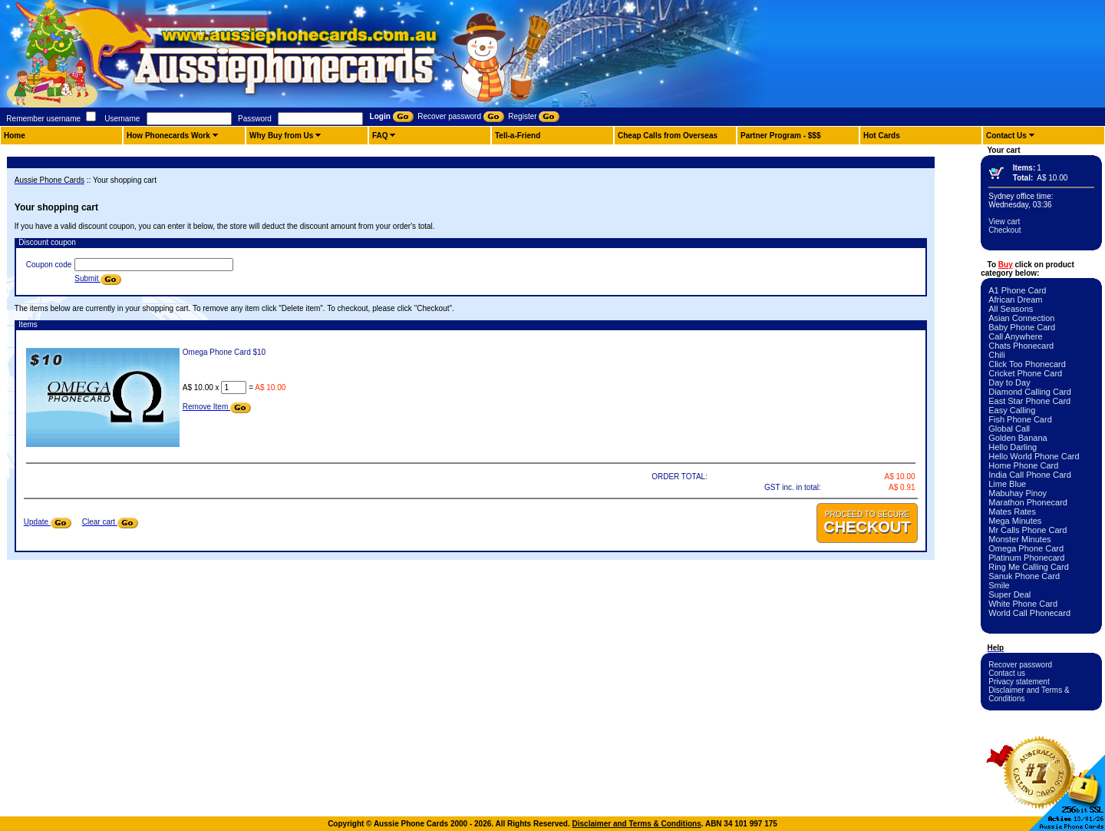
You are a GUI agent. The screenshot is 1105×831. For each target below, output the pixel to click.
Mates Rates (1012, 511)
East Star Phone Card (1029, 401)
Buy (1005, 264)
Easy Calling (1011, 410)
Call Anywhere (1015, 336)
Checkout (1004, 230)
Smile (999, 585)
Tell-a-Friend (517, 135)
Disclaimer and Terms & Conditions (636, 823)
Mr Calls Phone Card (1027, 530)
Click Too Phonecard (1027, 364)
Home (14, 135)
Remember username (43, 118)
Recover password (1020, 664)
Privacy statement (1018, 681)
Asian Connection (1021, 318)
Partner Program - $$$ (781, 135)
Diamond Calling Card (1029, 391)
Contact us (1006, 673)
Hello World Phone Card (1033, 456)
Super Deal (1009, 594)
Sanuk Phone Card (1024, 576)
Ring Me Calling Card (1028, 566)
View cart (1004, 221)
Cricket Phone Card (1025, 373)
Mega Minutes (1014, 520)
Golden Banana (1017, 437)
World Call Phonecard (1029, 612)
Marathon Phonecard (1027, 502)
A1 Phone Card (1017, 290)
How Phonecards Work (168, 135)
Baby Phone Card (1021, 327)
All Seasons (1010, 308)
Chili (996, 354)
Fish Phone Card (1020, 419)
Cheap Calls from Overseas (667, 135)
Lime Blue (1007, 483)
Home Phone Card (1023, 465)
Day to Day (1009, 382)
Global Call (1009, 428)
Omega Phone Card (1026, 548)
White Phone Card (1022, 603)
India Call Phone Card (1029, 474)
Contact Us (1006, 135)
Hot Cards (881, 135)
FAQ (380, 135)
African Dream (1015, 299)
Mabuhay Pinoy (1017, 493)
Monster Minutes (1019, 539)
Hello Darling (1012, 447)
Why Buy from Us (281, 135)
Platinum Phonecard (1026, 557)
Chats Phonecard (1021, 345)
